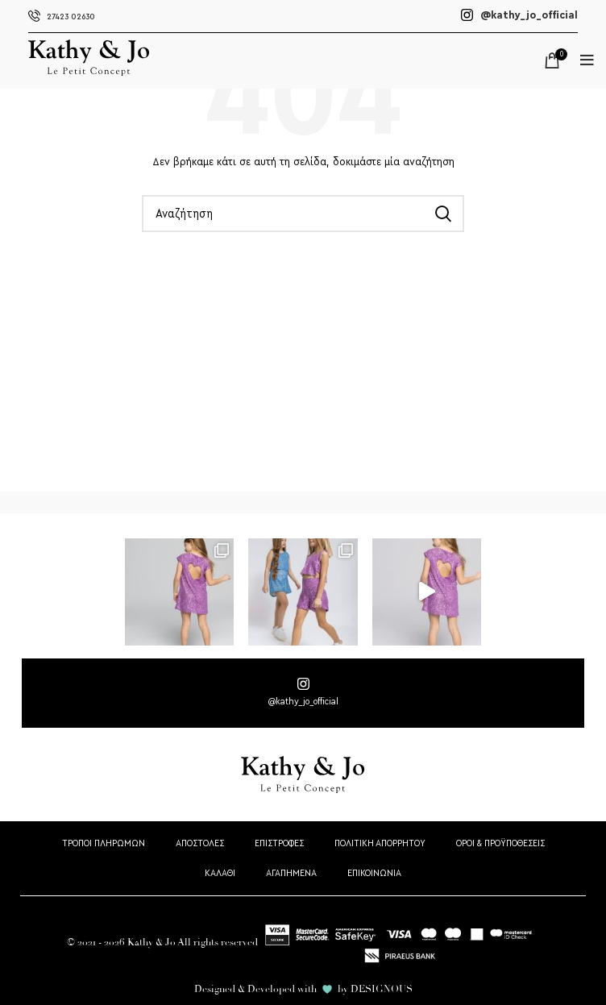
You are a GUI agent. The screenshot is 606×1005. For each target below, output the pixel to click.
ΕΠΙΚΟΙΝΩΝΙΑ (374, 873)
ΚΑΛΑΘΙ (220, 873)
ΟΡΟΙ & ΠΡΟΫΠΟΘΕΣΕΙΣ (500, 843)
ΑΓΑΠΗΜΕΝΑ (291, 873)
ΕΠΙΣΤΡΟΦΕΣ (279, 843)
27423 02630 (61, 16)
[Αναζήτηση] (303, 213)
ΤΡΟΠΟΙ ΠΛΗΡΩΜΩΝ (103, 843)
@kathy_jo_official (519, 15)
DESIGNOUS (382, 989)
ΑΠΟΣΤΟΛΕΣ (200, 843)
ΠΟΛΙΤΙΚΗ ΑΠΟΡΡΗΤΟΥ (379, 843)
